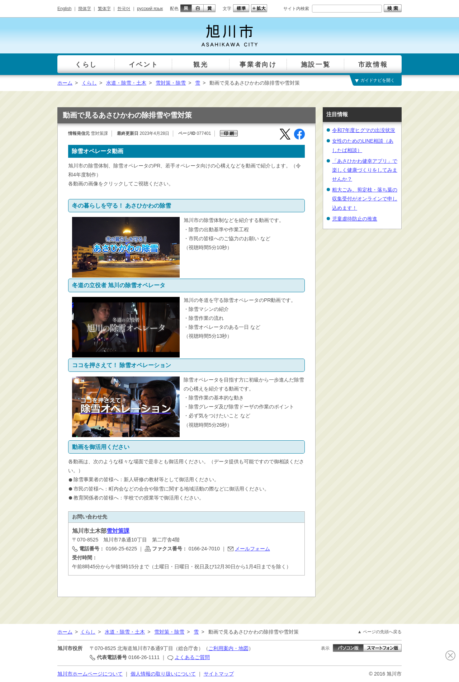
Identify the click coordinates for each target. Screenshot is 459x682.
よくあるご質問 (192, 657)
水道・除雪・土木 (126, 83)
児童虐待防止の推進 (354, 219)
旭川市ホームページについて (90, 674)
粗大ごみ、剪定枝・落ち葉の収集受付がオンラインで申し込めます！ (364, 198)
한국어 (123, 8)
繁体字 (104, 8)
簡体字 (84, 8)
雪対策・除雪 (171, 83)
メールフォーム (252, 548)
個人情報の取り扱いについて (163, 674)
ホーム (64, 83)
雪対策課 (118, 531)
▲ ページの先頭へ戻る (380, 631)
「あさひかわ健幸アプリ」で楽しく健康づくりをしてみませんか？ (364, 170)
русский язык (150, 8)
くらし (89, 83)
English (64, 8)
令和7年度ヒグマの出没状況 (363, 130)
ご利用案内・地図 (228, 648)
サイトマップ (219, 674)
